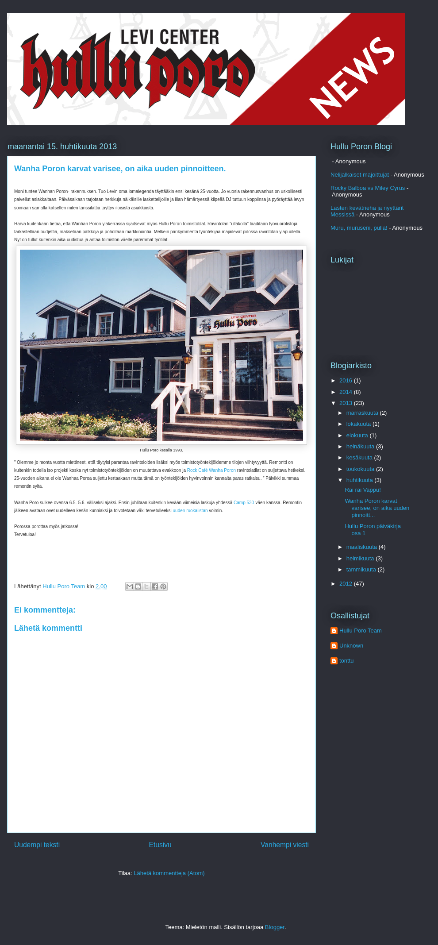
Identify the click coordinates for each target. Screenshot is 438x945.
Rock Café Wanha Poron (211, 470)
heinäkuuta (361, 446)
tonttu (346, 660)
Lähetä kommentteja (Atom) (169, 873)
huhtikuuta (360, 480)
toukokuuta (361, 469)
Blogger (274, 927)
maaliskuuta (362, 547)
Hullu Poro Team (360, 630)
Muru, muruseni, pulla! (359, 227)
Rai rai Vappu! (362, 489)
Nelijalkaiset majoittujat (359, 174)
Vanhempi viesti (285, 845)
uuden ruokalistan (190, 510)
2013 (346, 403)
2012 (346, 583)
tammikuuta (362, 569)
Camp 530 (244, 502)
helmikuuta (361, 558)
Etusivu (160, 845)
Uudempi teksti (37, 845)
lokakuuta (359, 423)
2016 (346, 380)
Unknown (351, 645)
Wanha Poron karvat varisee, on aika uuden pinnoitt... (377, 508)
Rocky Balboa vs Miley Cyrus (367, 188)
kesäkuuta (360, 457)
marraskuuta (363, 412)
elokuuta (358, 435)
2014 (346, 392)
